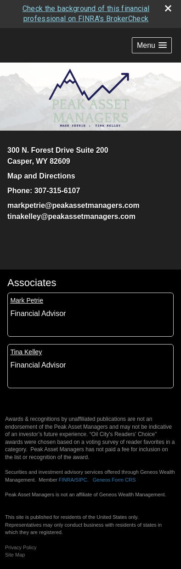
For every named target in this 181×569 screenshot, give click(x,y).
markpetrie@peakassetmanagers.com (73, 205)
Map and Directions (41, 176)
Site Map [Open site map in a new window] (15, 555)
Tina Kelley (26, 352)
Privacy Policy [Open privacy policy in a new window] (20, 547)
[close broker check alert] (168, 8)
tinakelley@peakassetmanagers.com (71, 216)
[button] (152, 45)
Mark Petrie (26, 300)
